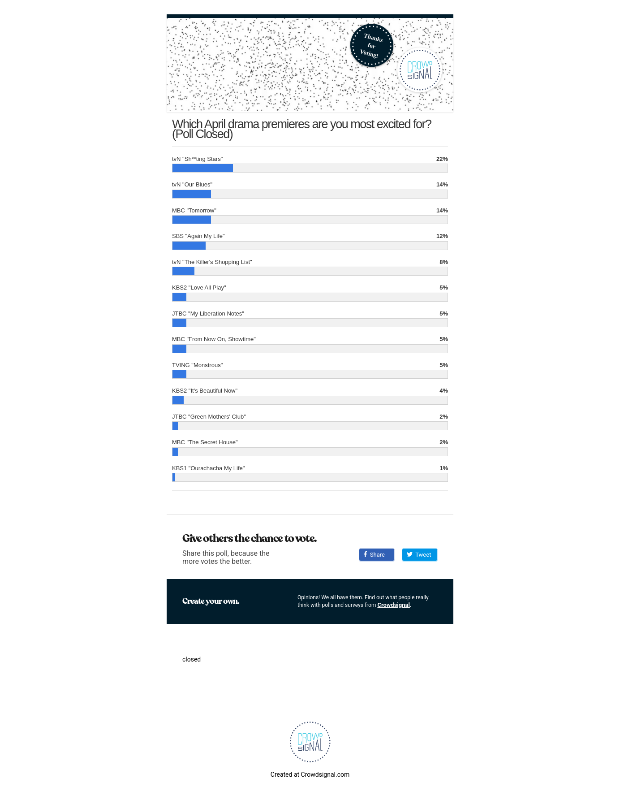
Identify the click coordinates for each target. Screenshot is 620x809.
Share (374, 554)
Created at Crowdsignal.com (310, 774)
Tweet (419, 554)
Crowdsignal (393, 604)
